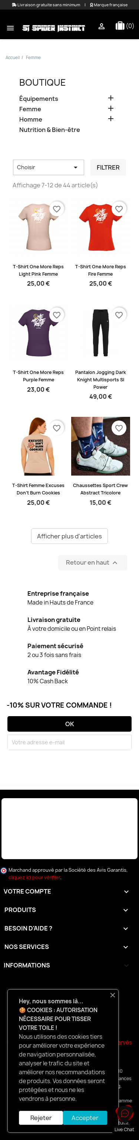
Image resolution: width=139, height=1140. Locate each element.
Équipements (38, 99)
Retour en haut (92, 562)
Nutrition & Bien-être (49, 130)
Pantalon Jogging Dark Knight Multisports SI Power (100, 379)
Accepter (85, 1118)
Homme (30, 119)
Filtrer (108, 167)
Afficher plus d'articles (69, 536)
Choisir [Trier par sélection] (48, 167)
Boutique (42, 82)
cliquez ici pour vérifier (34, 877)
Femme (30, 109)
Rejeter (41, 1118)
